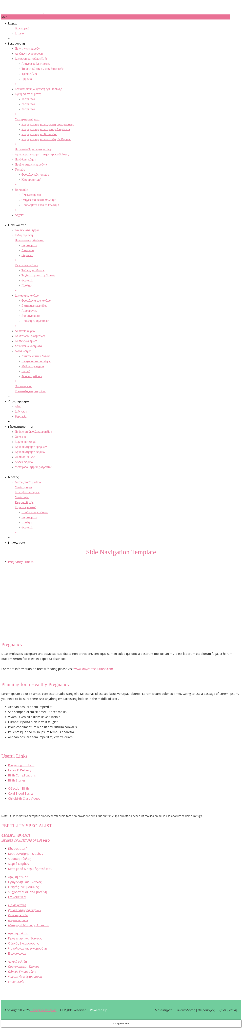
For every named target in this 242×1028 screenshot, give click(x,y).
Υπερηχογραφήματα (27, 119)
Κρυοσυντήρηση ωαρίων (30, 452)
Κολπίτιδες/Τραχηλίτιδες (30, 336)
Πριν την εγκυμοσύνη (28, 48)
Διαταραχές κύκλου (27, 295)
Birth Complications (22, 775)
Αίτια (18, 406)
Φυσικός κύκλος (25, 457)
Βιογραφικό (22, 28)
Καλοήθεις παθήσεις (27, 492)
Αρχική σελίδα (18, 877)
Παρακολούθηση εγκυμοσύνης (33, 149)
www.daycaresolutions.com (93, 669)
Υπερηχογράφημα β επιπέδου (39, 134)
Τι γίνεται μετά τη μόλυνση (38, 275)
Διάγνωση (28, 250)
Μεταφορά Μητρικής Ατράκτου (30, 869)
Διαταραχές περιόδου (34, 305)
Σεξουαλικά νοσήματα (28, 346)
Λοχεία (19, 215)
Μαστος (13, 477)
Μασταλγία (22, 497)
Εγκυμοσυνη (16, 43)
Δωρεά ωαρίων (24, 462)
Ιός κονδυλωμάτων (26, 265)
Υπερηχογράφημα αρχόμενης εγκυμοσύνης (48, 124)
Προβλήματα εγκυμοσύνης (31, 164)
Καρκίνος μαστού (25, 507)
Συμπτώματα (29, 245)
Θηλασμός (21, 189)
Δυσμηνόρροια (31, 315)
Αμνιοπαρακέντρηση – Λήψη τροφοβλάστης (42, 154)
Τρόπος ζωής (29, 73)
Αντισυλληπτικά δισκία (36, 356)
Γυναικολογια (17, 225)
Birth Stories (16, 780)
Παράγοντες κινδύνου (35, 512)
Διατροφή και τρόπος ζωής (31, 58)
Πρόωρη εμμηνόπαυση (35, 320)
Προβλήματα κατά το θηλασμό (40, 205)
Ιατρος (12, 23)
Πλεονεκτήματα (31, 194)
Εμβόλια (27, 78)
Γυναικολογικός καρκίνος (30, 391)
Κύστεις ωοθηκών (26, 341)
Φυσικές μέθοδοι (32, 376)
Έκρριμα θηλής (24, 502)
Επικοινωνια (16, 542)
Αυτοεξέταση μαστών (28, 482)
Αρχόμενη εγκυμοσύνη (29, 53)
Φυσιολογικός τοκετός (35, 174)
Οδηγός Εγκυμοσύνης (23, 887)
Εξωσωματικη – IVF (21, 426)
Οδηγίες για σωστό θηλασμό (39, 199)
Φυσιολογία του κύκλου (36, 300)
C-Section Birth (18, 788)
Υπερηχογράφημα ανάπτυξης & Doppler (46, 139)
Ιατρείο (19, 33)
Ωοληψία (20, 436)
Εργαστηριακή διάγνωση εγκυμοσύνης (38, 89)
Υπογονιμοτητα (18, 401)
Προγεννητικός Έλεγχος (25, 882)
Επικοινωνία (17, 897)
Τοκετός (20, 169)
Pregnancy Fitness (20, 562)
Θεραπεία (27, 255)
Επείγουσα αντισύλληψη (36, 361)
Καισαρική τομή (31, 179)
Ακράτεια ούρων (25, 331)
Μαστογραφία (23, 487)
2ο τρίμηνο (28, 104)
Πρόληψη (27, 285)
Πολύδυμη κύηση (25, 159)
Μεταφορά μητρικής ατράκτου (33, 467)
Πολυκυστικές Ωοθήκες (29, 240)
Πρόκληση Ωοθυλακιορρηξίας (33, 431)
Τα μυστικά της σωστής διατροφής (43, 68)
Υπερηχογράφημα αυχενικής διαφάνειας (46, 129)
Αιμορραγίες (29, 310)
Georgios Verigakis (43, 1010)
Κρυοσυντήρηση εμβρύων (31, 446)
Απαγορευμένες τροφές (36, 63)
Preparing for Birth (21, 765)
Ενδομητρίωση (24, 235)
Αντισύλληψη (23, 351)
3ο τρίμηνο (28, 109)
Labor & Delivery (19, 770)
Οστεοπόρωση (23, 386)
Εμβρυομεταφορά (25, 441)
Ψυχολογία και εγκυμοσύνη (27, 892)
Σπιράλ (26, 371)
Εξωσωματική (17, 849)
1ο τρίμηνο (28, 99)
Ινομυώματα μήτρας (27, 230)
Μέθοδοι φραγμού (33, 366)
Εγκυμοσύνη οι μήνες (28, 94)
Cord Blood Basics (20, 793)
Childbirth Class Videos (24, 798)
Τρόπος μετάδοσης (33, 270)
